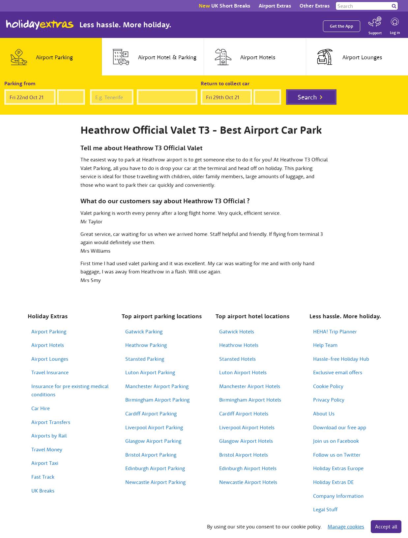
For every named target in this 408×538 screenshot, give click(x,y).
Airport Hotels (47, 345)
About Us (324, 413)
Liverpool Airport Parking (154, 427)
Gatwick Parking (143, 331)
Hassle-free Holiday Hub (341, 358)
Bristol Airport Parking (150, 454)
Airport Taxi (44, 463)
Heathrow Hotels (238, 345)
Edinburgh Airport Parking (155, 468)
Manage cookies (346, 526)
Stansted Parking (144, 358)
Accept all (386, 526)
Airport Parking (48, 331)
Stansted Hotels (237, 358)
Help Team (325, 345)
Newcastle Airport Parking (155, 482)
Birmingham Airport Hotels (250, 399)
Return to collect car (225, 83)
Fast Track (42, 476)
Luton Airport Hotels (243, 372)
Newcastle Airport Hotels (248, 482)
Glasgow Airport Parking (153, 441)
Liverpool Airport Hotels (247, 427)
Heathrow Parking (146, 345)
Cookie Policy (328, 386)
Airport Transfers (50, 422)
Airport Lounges (49, 358)
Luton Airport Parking (150, 372)
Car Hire (40, 408)
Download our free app (339, 427)
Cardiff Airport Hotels (243, 413)
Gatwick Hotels (236, 331)
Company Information (338, 496)
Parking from (20, 83)
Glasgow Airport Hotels (246, 441)
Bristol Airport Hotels (243, 454)
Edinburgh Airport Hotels (248, 468)
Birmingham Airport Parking (157, 399)
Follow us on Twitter (337, 454)
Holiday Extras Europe (338, 468)
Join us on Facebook (336, 441)
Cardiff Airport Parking (151, 413)
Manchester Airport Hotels (249, 386)
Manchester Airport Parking (157, 386)
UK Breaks (42, 490)
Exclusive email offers (337, 372)
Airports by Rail (49, 435)
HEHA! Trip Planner (335, 331)
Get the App (341, 26)
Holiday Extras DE (333, 482)
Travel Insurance (50, 372)
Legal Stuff (325, 509)
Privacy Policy (328, 399)
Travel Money (46, 449)
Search (307, 97)
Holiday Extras (40, 25)
